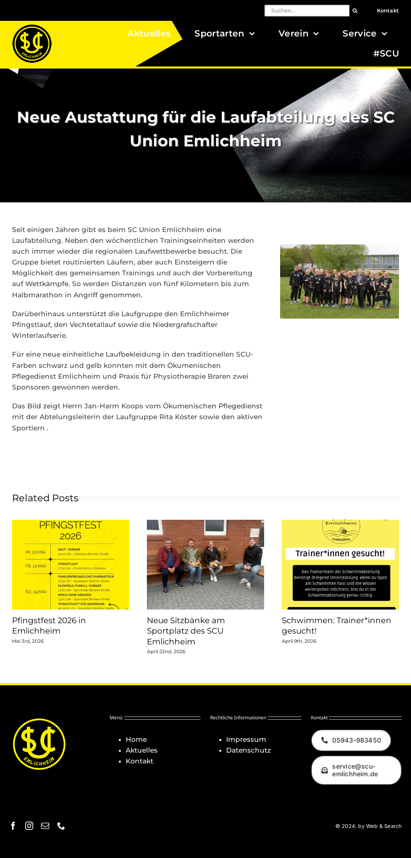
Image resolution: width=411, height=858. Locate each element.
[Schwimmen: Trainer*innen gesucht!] (340, 524)
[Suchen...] (307, 10)
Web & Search (384, 826)
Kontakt (139, 761)
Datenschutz (248, 750)
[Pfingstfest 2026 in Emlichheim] (70, 524)
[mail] (45, 826)
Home (136, 739)
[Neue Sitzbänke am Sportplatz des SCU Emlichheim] (205, 524)
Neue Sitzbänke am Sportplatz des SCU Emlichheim (186, 631)
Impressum (246, 739)
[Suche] (355, 10)
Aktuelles (142, 750)
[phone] (61, 826)
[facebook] (13, 826)
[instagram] (29, 826)
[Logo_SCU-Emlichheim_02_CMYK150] (32, 27)
